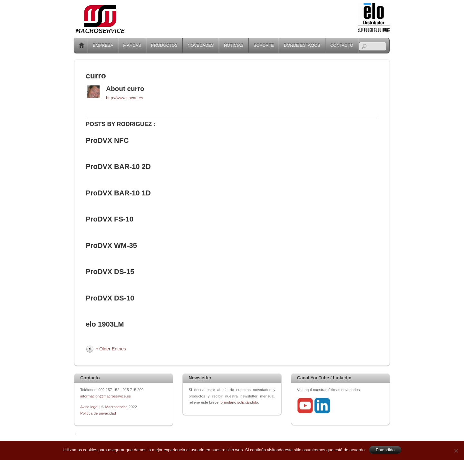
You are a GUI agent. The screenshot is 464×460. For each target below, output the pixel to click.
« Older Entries (110, 348)
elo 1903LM (105, 324)
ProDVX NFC (107, 140)
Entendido (385, 449)
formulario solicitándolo (238, 402)
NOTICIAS (234, 45)
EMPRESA (103, 45)
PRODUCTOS (164, 45)
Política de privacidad (98, 413)
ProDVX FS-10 (109, 219)
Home (81, 45)
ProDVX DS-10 (110, 298)
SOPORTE (264, 45)
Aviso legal (89, 407)
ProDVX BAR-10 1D (118, 193)
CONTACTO (341, 45)
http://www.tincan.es (124, 97)
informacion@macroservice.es (105, 396)
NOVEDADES (201, 45)
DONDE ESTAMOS (302, 45)
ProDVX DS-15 (110, 272)
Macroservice (116, 407)
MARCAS (132, 45)
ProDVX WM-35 (111, 245)
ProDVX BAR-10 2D (118, 166)
